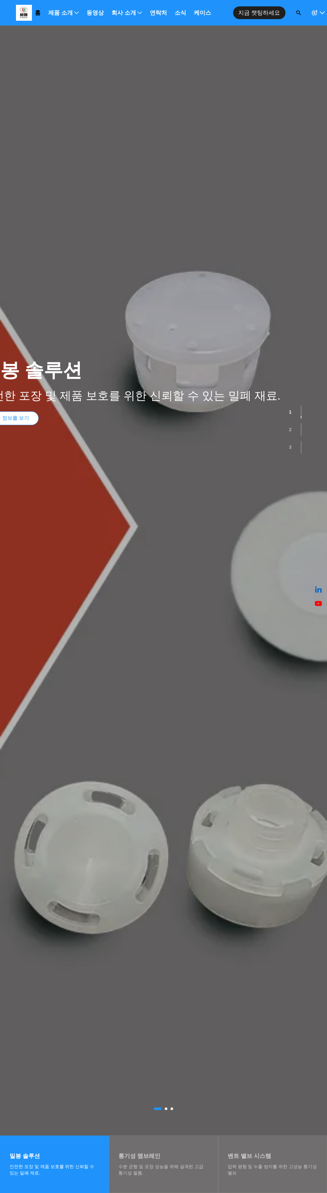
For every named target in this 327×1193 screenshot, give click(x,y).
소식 (180, 13)
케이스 (202, 13)
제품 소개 (63, 13)
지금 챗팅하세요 (259, 13)
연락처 (158, 13)
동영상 (95, 13)
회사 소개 (126, 13)
